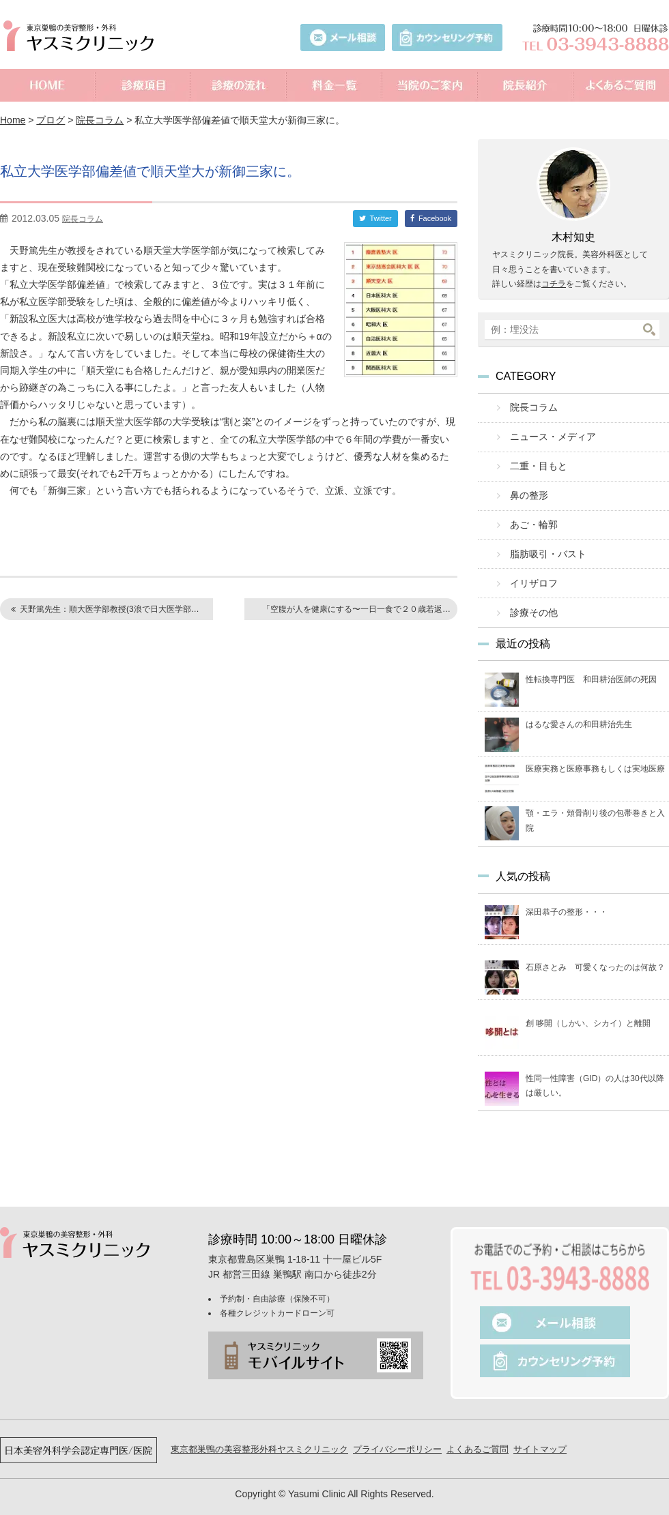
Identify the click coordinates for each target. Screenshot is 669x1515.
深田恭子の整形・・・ (567, 896)
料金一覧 (334, 85)
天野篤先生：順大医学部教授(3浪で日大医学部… (109, 609)
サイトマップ (540, 1433)
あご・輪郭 (530, 516)
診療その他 (530, 598)
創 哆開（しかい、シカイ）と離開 (588, 1007)
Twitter (380, 218)
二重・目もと (534, 461)
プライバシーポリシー (397, 1433)
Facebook (434, 218)
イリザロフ (530, 570)
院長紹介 (525, 85)
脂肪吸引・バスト (543, 543)
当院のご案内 (430, 85)
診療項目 (143, 85)
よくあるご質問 (621, 85)
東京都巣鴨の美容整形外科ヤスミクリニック (259, 1433)
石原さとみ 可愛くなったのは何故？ (595, 951)
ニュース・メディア (548, 434)
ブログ (50, 120)
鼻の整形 (525, 489)
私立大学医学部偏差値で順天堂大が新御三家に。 (181, 170)
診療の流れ (239, 85)
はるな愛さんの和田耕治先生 (579, 708)
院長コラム (100, 120)
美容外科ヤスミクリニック (81, 35)
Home (12, 120)
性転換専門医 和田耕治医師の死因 (591, 663)
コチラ (553, 284)
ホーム (48, 85)
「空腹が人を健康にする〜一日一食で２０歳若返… (356, 609)
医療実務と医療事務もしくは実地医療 (595, 753)
